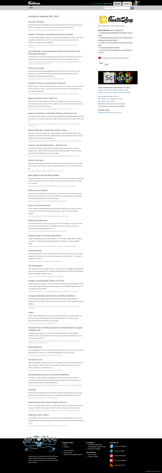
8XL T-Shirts (118, 99)
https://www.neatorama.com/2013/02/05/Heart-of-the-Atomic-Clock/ (48, 216)
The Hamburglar (35, 266)
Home (31, 8)
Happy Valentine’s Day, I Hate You (42, 98)
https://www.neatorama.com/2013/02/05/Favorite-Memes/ (45, 261)
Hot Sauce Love (35, 360)
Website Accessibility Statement (73, 454)
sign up (106, 3)
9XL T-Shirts (101, 101)
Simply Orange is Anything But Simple (44, 236)
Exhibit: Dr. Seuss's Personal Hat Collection (47, 83)
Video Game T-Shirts (124, 92)
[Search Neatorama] (117, 7)
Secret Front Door (36, 160)
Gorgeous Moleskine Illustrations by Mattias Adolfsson (51, 296)
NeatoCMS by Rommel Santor (153, 471)
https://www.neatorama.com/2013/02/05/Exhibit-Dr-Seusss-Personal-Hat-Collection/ (53, 94)
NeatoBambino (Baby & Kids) (97, 447)
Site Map (66, 447)
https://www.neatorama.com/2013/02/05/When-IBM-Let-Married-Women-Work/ (51, 186)
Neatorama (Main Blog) (95, 445)
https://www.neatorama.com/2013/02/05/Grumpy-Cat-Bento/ (46, 30)
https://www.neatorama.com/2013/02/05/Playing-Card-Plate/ (46, 79)
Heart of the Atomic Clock (39, 205)
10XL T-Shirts (111, 101)
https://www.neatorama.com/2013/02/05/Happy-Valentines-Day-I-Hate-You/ (50, 109)
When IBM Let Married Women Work (43, 175)
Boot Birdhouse (35, 347)
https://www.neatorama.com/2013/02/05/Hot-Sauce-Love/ (45, 370)
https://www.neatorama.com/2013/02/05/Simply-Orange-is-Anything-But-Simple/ (52, 246)
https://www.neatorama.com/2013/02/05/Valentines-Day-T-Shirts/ (47, 425)
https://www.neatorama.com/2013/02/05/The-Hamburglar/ (45, 276)
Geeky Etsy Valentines (38, 220)
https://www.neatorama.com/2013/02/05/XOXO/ (42, 323)
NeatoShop (121, 26)
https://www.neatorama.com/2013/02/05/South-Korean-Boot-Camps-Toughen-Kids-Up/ (54, 410)
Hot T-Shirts (111, 26)
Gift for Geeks (92, 454)
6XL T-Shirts (101, 99)
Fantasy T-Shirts (123, 90)
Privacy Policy (68, 452)
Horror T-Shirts (112, 92)
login (110, 3)
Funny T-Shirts (102, 92)
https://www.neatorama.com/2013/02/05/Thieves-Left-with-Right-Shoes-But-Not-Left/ (53, 156)
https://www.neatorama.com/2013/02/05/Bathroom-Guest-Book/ (47, 201)
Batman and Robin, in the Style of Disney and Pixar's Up (52, 113)
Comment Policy (68, 450)
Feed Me (32, 390)
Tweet (101, 63)
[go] (132, 8)
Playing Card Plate (36, 68)
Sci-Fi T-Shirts (113, 90)
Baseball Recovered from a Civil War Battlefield (48, 375)
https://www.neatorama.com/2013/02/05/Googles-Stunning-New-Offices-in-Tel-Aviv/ (53, 291)
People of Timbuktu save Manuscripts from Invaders (50, 34)
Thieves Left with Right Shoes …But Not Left (47, 145)
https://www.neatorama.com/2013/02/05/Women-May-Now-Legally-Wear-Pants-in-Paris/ (54, 141)
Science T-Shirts (103, 90)
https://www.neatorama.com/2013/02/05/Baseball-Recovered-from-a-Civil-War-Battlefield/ (55, 385)
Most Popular (103, 30)
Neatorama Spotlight (94, 449)
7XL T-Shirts (110, 99)
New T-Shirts (102, 26)
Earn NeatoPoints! (97, 3)
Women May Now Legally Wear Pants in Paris (47, 130)
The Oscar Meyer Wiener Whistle (110, 48)
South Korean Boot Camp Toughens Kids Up (47, 402)
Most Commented (116, 30)
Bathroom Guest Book (38, 190)
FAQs (65, 445)
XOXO (31, 313)
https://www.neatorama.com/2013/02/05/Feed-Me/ (43, 398)
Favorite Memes (35, 251)
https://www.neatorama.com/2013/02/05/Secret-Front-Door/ (46, 171)
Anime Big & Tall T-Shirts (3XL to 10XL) (110, 112)
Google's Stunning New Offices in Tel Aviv (46, 281)
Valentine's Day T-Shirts (38, 415)
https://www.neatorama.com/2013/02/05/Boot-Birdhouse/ (45, 355)
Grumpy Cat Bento (36, 22)
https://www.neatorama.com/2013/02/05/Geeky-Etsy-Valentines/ (47, 231)
